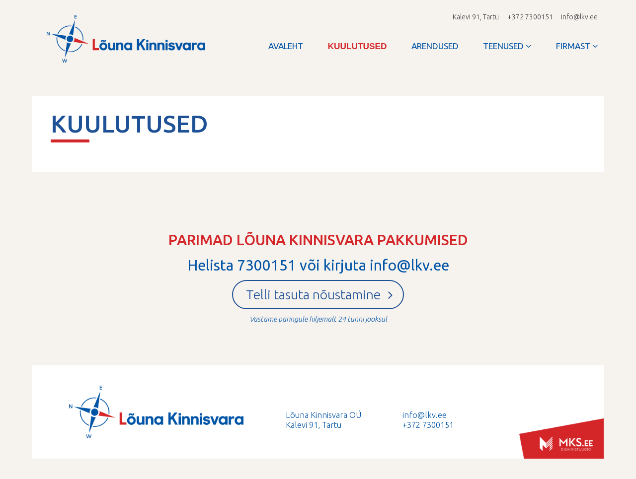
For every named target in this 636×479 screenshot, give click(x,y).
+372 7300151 (428, 424)
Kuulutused (357, 46)
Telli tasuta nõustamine (319, 294)
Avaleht (285, 46)
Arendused (435, 46)
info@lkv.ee (579, 17)
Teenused (503, 46)
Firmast (573, 46)
